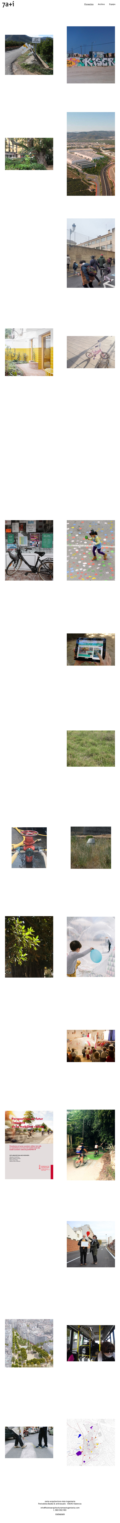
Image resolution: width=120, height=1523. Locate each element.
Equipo (112, 4)
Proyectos (88, 4)
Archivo (101, 4)
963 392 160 (60, 1514)
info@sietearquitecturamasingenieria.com (60, 1511)
